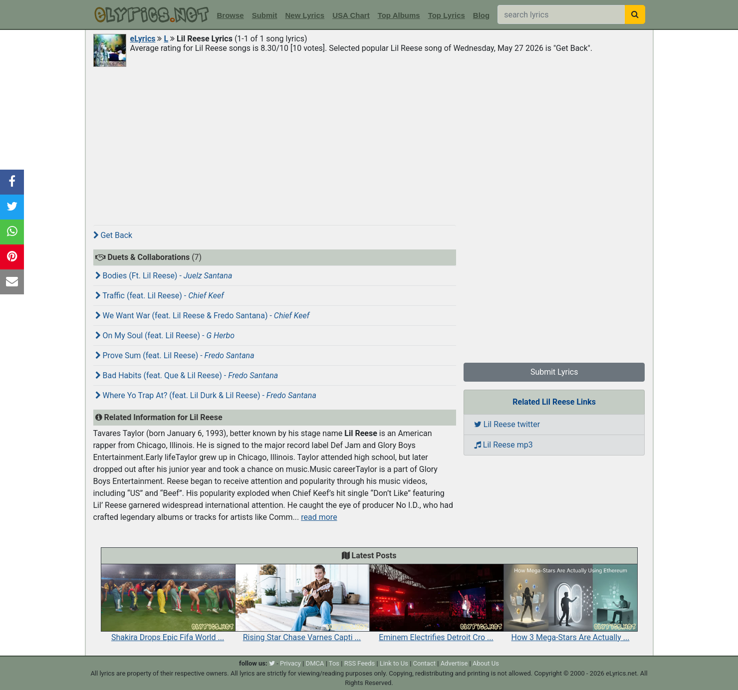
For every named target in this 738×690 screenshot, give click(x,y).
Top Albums (399, 15)
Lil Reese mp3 (503, 445)
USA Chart (350, 15)
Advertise (454, 663)
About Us (486, 663)
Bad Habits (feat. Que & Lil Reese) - (186, 375)
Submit (264, 15)
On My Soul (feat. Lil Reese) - (165, 335)
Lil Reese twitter (507, 424)
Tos (334, 663)
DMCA (315, 663)
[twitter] (272, 663)
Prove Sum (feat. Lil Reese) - (174, 355)
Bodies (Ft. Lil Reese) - (164, 275)
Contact (424, 663)
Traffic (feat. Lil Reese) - (159, 295)
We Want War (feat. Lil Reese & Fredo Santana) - (202, 315)
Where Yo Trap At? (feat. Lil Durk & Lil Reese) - (205, 395)
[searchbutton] (635, 14)
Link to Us (394, 663)
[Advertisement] (369, 143)
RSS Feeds (359, 663)
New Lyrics (305, 15)
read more (319, 517)
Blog (481, 15)
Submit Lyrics (554, 372)
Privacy (290, 663)
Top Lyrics (446, 15)
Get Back (113, 235)
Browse (230, 15)
